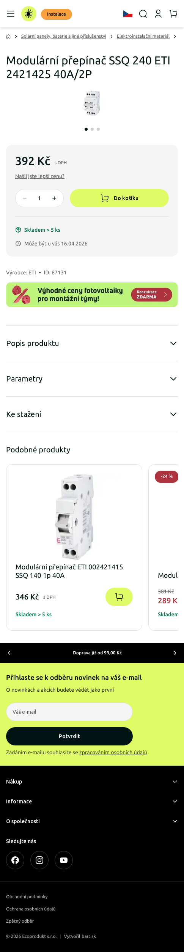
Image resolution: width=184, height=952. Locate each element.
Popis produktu (92, 343)
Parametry (92, 378)
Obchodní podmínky (26, 896)
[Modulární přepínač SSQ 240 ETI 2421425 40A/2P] (92, 103)
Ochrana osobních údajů (30, 909)
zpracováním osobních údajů (113, 752)
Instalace (56, 14)
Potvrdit (69, 736)
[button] (39, 176)
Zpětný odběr (20, 921)
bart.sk (89, 936)
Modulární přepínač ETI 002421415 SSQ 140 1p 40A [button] (69, 571)
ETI (32, 272)
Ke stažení (92, 414)
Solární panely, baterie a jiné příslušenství (63, 36)
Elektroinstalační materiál (143, 36)
